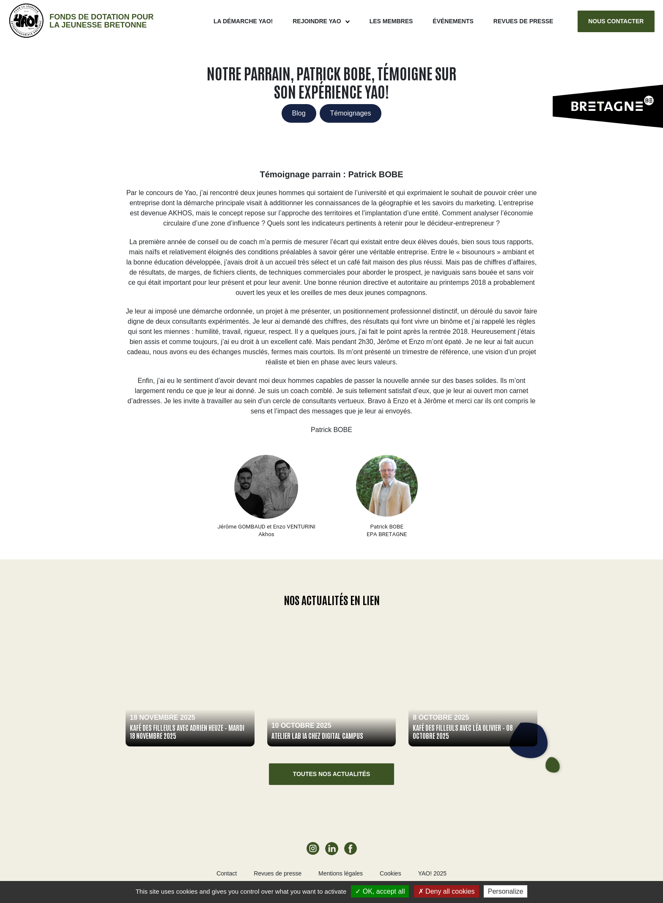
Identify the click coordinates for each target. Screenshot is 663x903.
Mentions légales (340, 873)
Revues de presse (523, 21)
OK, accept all (380, 891)
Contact (226, 873)
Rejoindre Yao (317, 21)
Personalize (505, 891)
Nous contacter (616, 21)
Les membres (391, 21)
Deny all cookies (446, 891)
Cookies (390, 873)
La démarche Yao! (243, 21)
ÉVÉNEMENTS (453, 21)
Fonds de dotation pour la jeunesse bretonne (101, 21)
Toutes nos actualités (331, 774)
